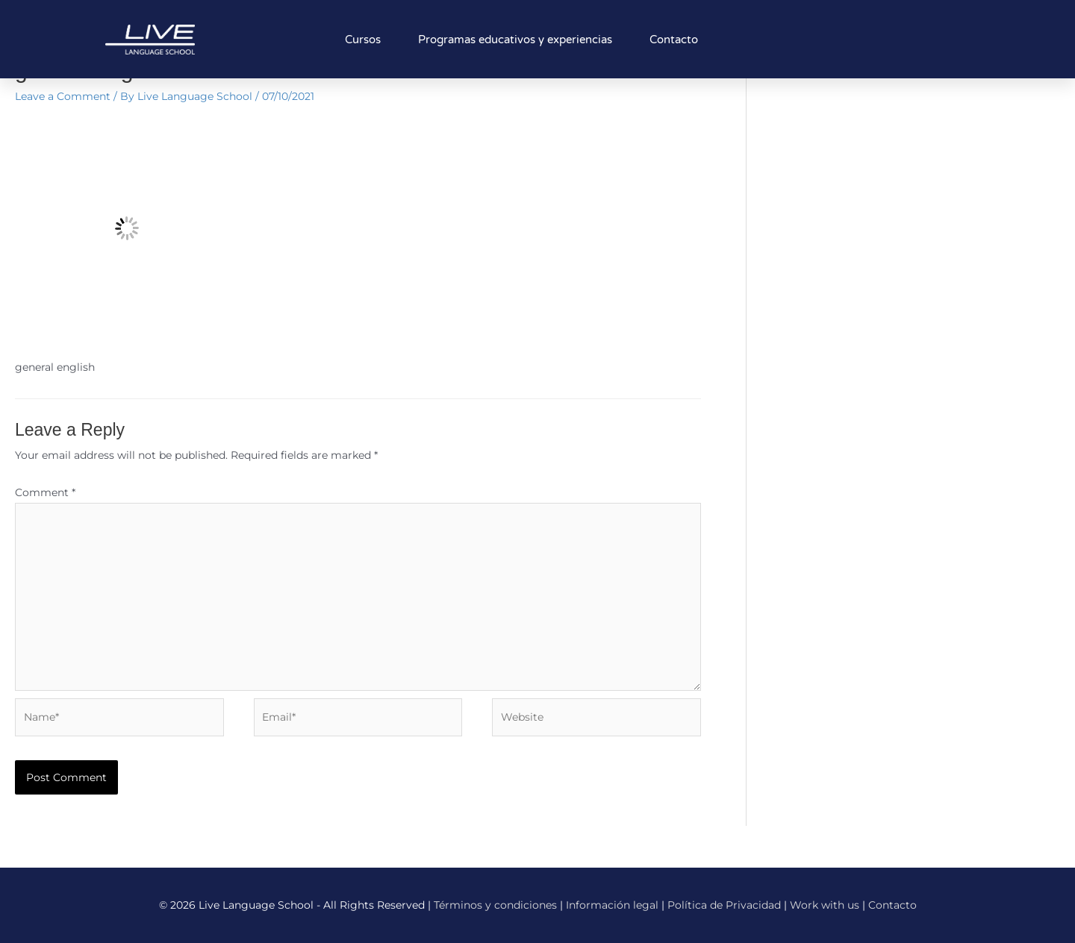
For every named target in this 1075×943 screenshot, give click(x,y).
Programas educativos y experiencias (515, 39)
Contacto (673, 39)
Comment (45, 492)
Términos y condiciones (495, 905)
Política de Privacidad (724, 905)
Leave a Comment (62, 96)
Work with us (824, 905)
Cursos (363, 39)
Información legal (612, 905)
